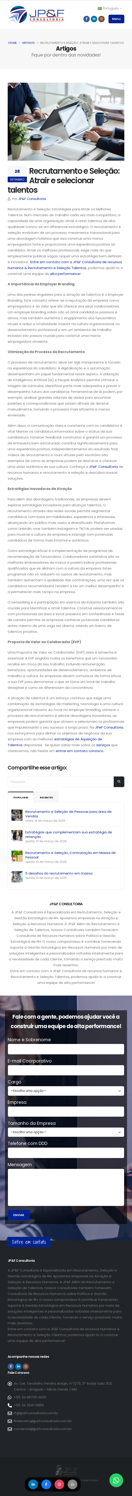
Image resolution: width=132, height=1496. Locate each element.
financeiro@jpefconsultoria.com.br (43, 1421)
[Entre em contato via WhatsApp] (116, 1480)
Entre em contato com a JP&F (55, 262)
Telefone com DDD (27, 1144)
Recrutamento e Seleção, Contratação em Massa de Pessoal (70, 855)
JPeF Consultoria (109, 727)
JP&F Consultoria (32, 199)
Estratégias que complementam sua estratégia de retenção (68, 834)
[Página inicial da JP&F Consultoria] (36, 14)
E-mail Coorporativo (30, 1061)
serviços (102, 745)
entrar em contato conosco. (80, 750)
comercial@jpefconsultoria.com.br (43, 1428)
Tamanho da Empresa (32, 1123)
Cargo (14, 1082)
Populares (22, 797)
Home (12, 43)
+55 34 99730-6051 (30, 1397)
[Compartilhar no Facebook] (46, 1484)
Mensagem (20, 1165)
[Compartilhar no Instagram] (59, 1484)
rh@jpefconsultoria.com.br (36, 1413)
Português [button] (109, 8)
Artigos (28, 43)
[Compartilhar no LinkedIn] (32, 1484)
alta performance (65, 273)
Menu (116, 19)
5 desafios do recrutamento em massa (58, 873)
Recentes (49, 797)
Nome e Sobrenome (29, 1040)
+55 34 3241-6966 (29, 1405)
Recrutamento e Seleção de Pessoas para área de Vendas (68, 813)
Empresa (17, 1102)
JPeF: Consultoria (103, 466)
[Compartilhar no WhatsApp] (73, 1484)
